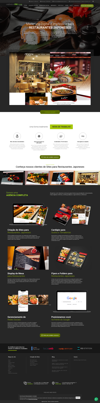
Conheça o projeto (50, 112)
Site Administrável (33, 361)
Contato (77, 6)
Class (30, 6)
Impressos (56, 6)
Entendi (78, 397)
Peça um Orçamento (87, 6)
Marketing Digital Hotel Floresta (80, 360)
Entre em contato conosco (50, 39)
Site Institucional (33, 360)
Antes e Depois (11, 365)
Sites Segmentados (34, 363)
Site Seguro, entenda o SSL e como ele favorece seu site (59, 371)
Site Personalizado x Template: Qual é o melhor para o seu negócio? (60, 368)
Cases (68, 6)
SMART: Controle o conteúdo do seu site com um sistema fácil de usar (60, 364)
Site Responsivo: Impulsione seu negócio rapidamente (60, 361)
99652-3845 (45, 1)
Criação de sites (38, 6)
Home (26, 6)
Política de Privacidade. (33, 399)
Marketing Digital (48, 6)
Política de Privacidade (12, 373)
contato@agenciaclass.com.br (59, 1)
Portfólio (62, 6)
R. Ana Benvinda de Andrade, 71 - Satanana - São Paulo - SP (79, 1)
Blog (72, 6)
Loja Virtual (32, 362)
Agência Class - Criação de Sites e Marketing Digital (14, 6)
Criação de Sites (11, 362)
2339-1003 (33, 1)
